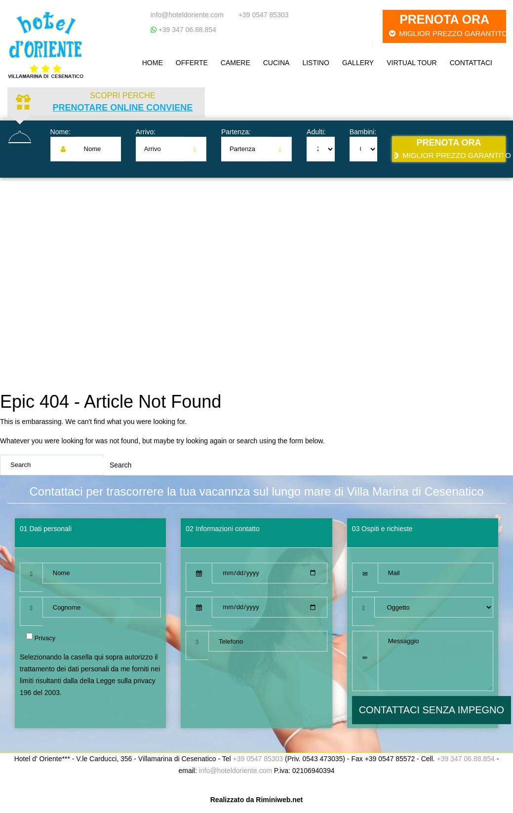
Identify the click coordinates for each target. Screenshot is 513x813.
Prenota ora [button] (447, 25)
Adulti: (316, 132)
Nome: (60, 132)
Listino (315, 63)
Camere (235, 63)
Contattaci (471, 63)
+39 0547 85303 (263, 15)
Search (120, 465)
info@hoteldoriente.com (187, 15)
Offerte (192, 63)
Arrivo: (146, 132)
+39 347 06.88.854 (186, 30)
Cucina (276, 63)
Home (152, 63)
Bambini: (363, 132)
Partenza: (236, 132)
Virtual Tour (411, 63)
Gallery (358, 63)
